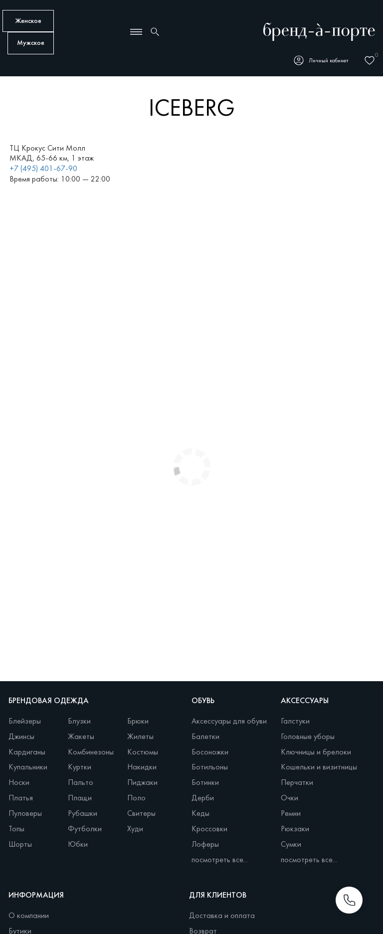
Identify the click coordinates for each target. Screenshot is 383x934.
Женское (28, 21)
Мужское (30, 43)
